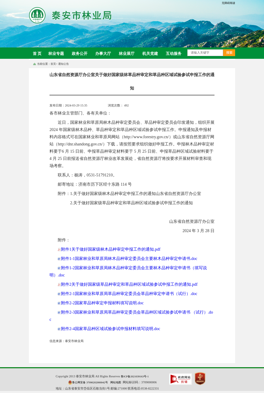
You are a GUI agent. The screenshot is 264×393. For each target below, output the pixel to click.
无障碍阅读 (228, 3)
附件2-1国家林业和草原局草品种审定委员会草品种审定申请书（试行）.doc (127, 293)
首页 (53, 63)
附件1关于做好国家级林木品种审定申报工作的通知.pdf (109, 249)
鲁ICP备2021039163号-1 (135, 376)
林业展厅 (126, 53)
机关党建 (150, 53)
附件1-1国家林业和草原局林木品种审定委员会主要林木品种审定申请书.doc (127, 258)
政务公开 (79, 53)
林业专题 (56, 53)
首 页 (37, 53)
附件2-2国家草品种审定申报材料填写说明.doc (101, 303)
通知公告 (63, 63)
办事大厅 (103, 53)
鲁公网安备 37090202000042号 (88, 382)
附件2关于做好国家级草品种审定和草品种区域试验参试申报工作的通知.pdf (128, 284)
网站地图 (115, 382)
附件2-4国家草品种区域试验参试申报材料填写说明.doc (109, 328)
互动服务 (174, 53)
